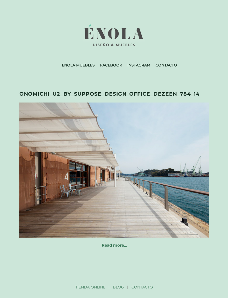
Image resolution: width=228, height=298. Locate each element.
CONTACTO (142, 287)
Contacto (166, 65)
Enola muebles (78, 65)
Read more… (114, 245)
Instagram (138, 65)
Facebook (111, 65)
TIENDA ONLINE (90, 287)
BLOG (118, 287)
